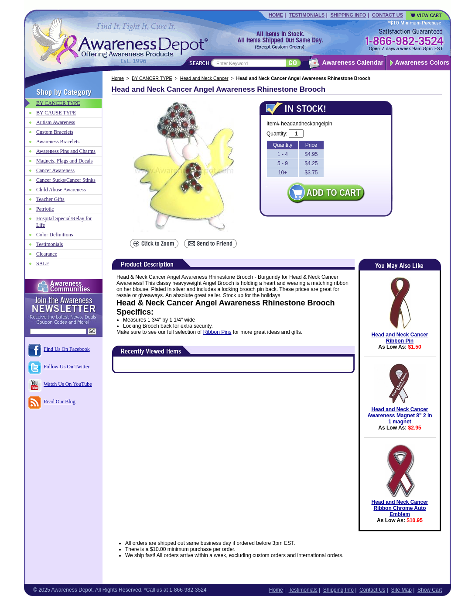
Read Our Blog (59, 401)
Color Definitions (54, 235)
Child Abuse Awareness (61, 190)
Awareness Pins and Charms (66, 151)
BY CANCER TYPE (152, 78)
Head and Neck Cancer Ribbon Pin (399, 338)
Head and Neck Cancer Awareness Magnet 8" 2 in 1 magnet (399, 415)
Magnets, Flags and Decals (64, 161)
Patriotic (45, 209)
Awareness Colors (422, 62)
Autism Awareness (55, 122)
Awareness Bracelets (57, 142)
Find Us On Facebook (67, 349)
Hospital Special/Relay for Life (64, 221)
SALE (42, 263)
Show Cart (429, 590)
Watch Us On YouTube (68, 384)
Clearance (46, 254)
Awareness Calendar (352, 62)
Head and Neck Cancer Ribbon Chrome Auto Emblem (399, 508)
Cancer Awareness (55, 170)
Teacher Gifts (50, 199)
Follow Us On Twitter (66, 367)
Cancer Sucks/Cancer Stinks (66, 180)
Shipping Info (348, 14)
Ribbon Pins (217, 332)
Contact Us (387, 14)
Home (276, 14)
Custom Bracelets (54, 132)
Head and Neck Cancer (204, 78)
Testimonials (307, 14)
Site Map (401, 590)
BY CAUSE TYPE (56, 113)
